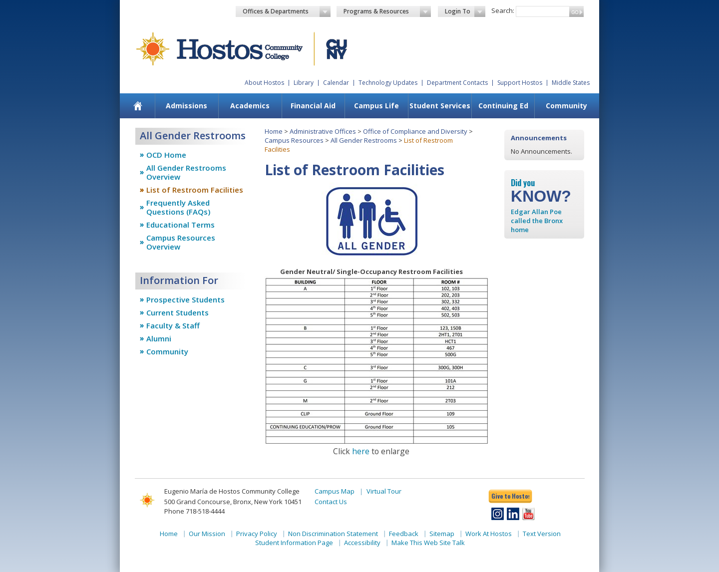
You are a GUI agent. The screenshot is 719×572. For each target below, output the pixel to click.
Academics (250, 105)
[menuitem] (138, 105)
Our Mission (207, 533)
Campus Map (335, 491)
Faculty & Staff (173, 325)
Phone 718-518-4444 (194, 511)
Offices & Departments (287, 11)
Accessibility (362, 542)
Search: (502, 10)
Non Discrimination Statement (333, 533)
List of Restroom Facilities (194, 189)
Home (274, 131)
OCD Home (166, 154)
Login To (465, 11)
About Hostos (264, 82)
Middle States (571, 82)
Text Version (542, 533)
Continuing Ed (503, 105)
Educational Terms (180, 224)
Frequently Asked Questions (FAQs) (178, 207)
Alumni (158, 338)
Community (566, 105)
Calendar (336, 82)
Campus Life (376, 105)
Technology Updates (388, 82)
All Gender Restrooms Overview (186, 172)
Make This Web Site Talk (428, 542)
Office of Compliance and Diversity (415, 131)
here (360, 451)
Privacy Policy (256, 533)
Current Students (177, 312)
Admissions (186, 105)
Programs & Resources (387, 11)
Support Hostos (519, 82)
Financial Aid (313, 105)
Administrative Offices (323, 131)
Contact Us (331, 501)
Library (304, 82)
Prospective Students (185, 299)
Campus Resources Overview (180, 242)
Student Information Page (294, 542)
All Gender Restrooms (364, 140)
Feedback (403, 533)
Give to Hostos (510, 496)
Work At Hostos (488, 533)
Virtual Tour (383, 491)
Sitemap (441, 533)
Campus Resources (294, 140)
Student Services (439, 105)
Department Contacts (457, 82)
